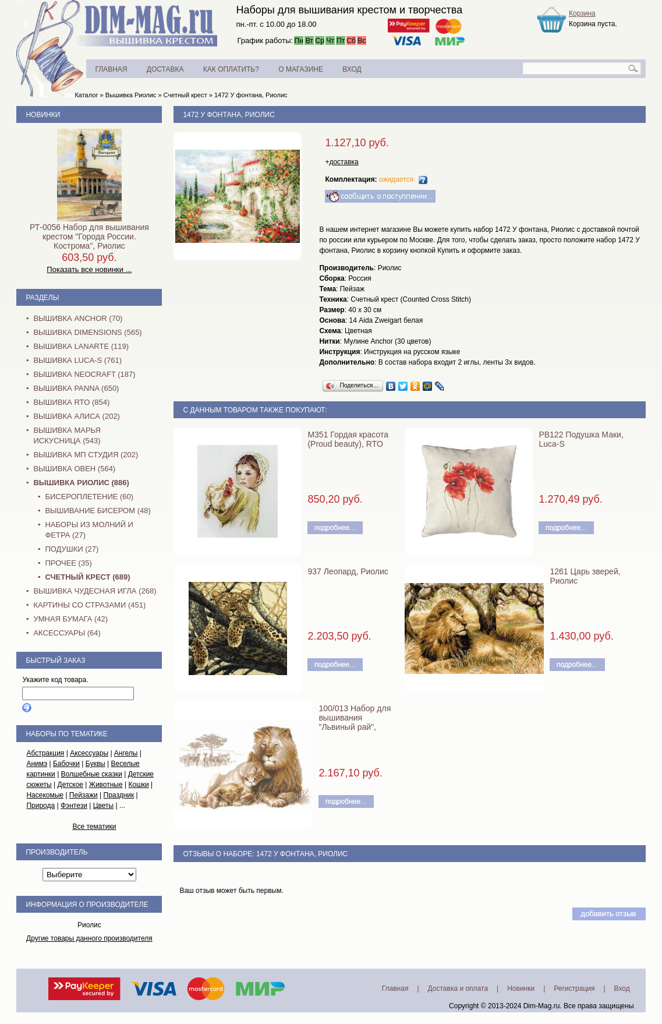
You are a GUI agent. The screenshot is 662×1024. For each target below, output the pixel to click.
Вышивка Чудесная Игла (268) (94, 591)
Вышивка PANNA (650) (76, 388)
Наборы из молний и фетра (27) (89, 529)
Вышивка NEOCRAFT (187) (84, 374)
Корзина (582, 13)
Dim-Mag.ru (541, 1006)
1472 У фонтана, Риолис (251, 94)
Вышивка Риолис (131, 94)
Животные (106, 785)
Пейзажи (83, 795)
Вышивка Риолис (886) (81, 482)
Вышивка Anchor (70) (77, 318)
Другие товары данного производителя (89, 938)
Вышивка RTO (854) (71, 402)
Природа (40, 805)
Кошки (138, 785)
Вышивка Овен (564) (74, 468)
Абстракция (45, 753)
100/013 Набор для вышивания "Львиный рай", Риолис (354, 722)
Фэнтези (74, 805)
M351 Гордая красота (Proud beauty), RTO (347, 439)
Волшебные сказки (91, 774)
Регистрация (574, 988)
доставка (343, 162)
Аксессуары (89, 753)
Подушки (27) (71, 549)
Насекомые (44, 795)
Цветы (103, 805)
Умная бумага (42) (70, 619)
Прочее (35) (68, 563)
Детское (71, 785)
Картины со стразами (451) (89, 605)
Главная (395, 988)
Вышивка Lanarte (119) (81, 346)
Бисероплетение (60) (89, 496)
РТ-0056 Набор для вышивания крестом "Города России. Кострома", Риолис (89, 236)
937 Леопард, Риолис (347, 571)
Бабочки (66, 764)
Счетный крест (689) (87, 577)
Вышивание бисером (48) (97, 510)
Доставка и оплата (458, 988)
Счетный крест (185, 94)
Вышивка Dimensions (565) (87, 332)
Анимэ (36, 764)
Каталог (86, 94)
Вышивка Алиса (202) (76, 416)
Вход (622, 988)
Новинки (43, 115)
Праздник (119, 795)
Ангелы (126, 753)
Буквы (95, 764)
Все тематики (94, 826)
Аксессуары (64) (66, 632)
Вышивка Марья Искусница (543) (66, 435)
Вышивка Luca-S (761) (77, 360)
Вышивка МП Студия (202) (85, 454)
